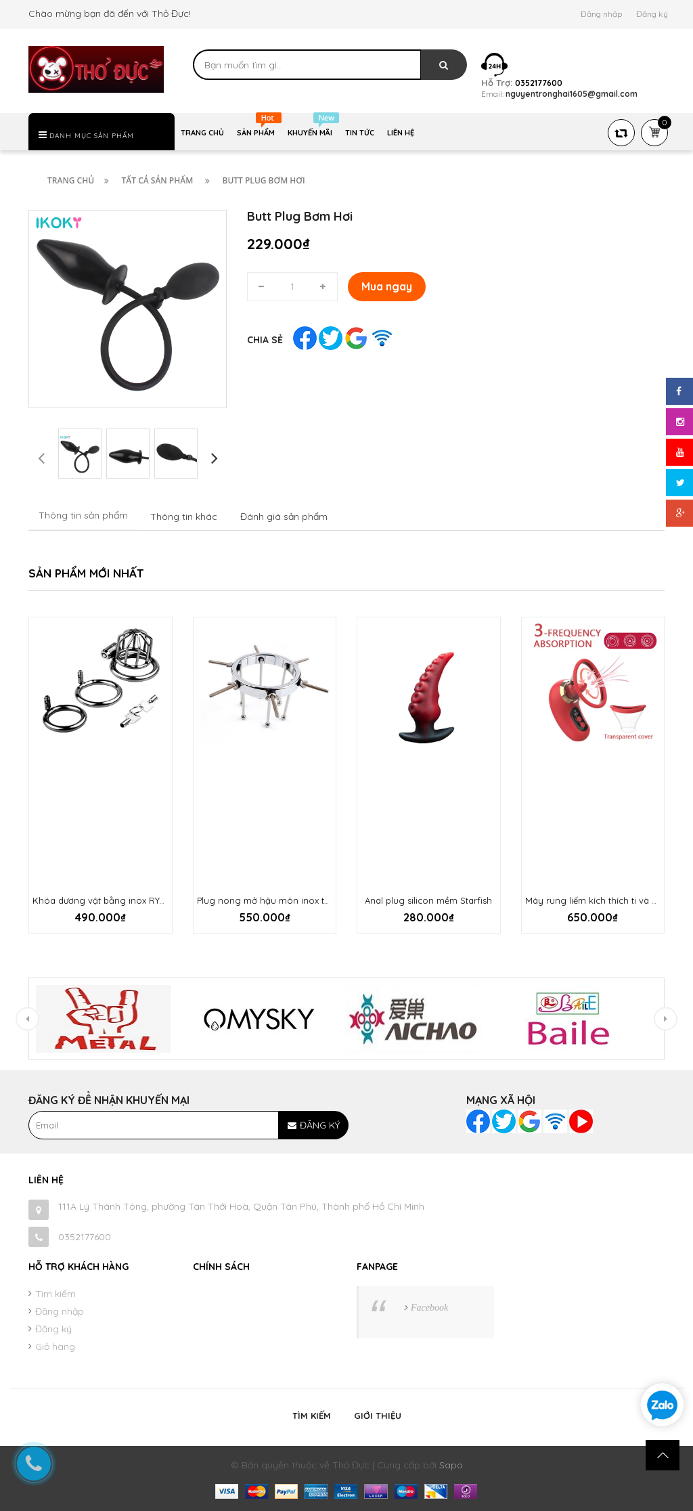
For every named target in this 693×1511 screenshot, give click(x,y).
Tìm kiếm (55, 1294)
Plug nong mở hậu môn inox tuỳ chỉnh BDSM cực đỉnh (311, 900)
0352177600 (84, 1237)
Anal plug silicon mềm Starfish (428, 900)
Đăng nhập (601, 14)
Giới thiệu (377, 1415)
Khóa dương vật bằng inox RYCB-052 (111, 900)
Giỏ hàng (55, 1346)
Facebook (429, 1307)
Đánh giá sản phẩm (284, 516)
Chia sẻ (265, 340)
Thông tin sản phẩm (83, 515)
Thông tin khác (183, 516)
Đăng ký (652, 14)
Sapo (451, 1465)
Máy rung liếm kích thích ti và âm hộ (602, 900)
